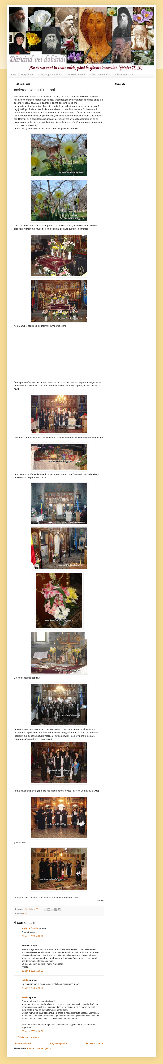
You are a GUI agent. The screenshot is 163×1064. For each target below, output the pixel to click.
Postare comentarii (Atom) (39, 1048)
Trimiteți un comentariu (28, 1037)
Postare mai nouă (23, 1043)
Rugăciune (27, 74)
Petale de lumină (76, 74)
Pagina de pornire (58, 1043)
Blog (13, 74)
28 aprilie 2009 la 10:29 (32, 988)
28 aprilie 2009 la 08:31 (32, 971)
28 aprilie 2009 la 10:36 (32, 1031)
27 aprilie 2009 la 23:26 (32, 936)
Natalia (25, 980)
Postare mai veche (94, 1043)
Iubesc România (124, 74)
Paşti (25, 913)
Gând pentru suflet (100, 74)
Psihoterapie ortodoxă (50, 74)
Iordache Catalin (30, 928)
